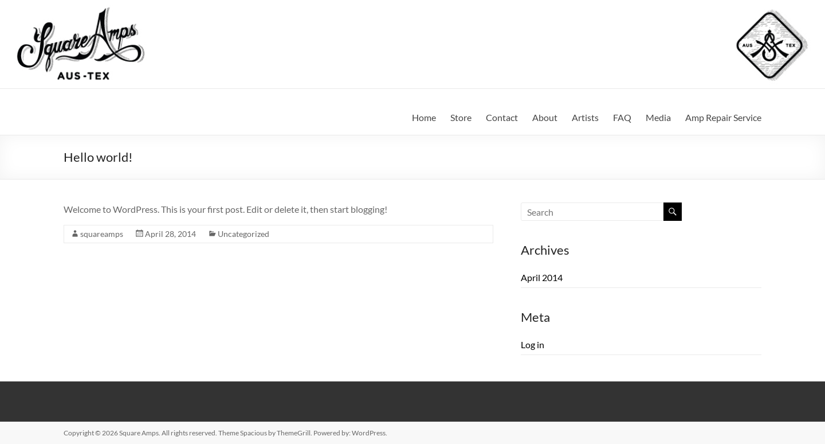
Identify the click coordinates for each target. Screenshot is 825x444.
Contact (502, 117)
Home (424, 117)
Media (658, 117)
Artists (585, 117)
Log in (532, 344)
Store (461, 117)
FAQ (622, 117)
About (544, 117)
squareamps (101, 234)
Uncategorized (243, 234)
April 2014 (542, 277)
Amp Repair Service (723, 117)
